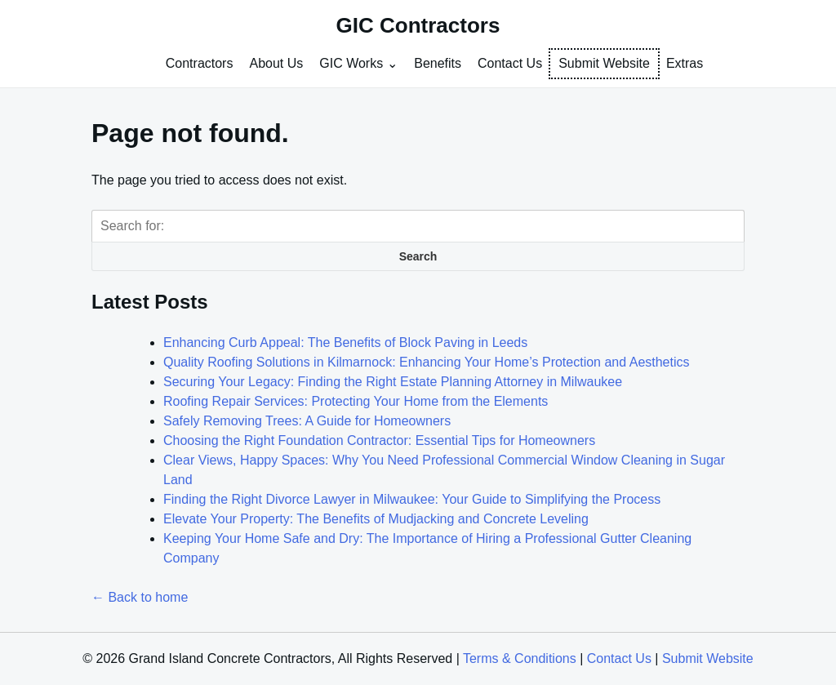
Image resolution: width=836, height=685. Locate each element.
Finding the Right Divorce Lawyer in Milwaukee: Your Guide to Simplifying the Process (411, 499)
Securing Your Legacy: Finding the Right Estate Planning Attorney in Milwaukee (392, 382)
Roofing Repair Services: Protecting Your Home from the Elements (355, 401)
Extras (684, 63)
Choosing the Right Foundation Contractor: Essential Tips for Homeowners (379, 440)
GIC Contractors (418, 25)
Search (418, 256)
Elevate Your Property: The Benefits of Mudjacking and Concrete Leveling (376, 519)
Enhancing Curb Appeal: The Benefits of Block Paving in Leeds (345, 342)
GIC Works (351, 63)
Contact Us (510, 63)
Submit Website (604, 63)
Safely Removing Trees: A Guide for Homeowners (307, 421)
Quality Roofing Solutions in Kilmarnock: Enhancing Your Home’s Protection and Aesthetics (426, 362)
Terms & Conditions (519, 658)
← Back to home (139, 597)
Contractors (199, 63)
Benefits (437, 63)
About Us (276, 63)
